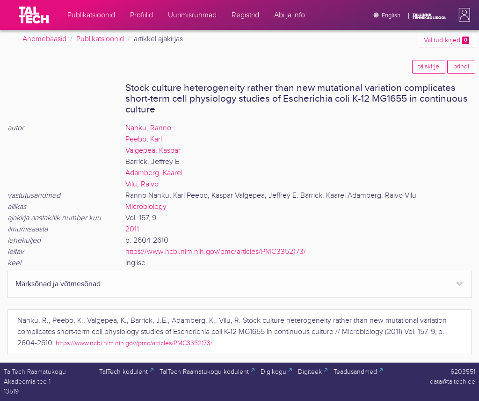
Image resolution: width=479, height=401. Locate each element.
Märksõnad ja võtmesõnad (58, 284)
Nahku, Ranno (148, 128)
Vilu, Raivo (142, 184)
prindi (461, 66)
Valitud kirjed (446, 40)
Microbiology (146, 206)
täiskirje (428, 66)
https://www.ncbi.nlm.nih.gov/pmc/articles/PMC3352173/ (215, 251)
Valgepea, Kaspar (153, 150)
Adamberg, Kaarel (153, 173)
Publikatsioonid (100, 39)
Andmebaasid (44, 39)
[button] (462, 15)
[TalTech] (34, 15)
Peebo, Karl (143, 139)
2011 (132, 229)
